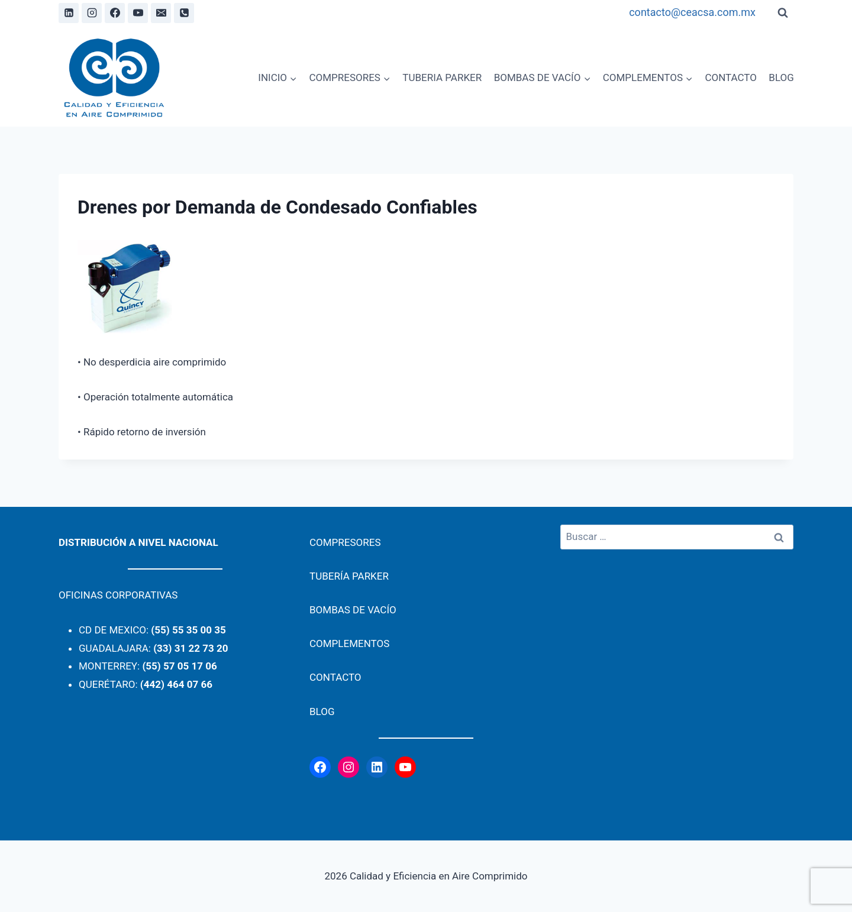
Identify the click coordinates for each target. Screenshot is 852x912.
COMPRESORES (345, 542)
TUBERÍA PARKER (349, 576)
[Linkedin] (69, 13)
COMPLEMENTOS (349, 643)
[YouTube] (138, 13)
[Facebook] (115, 13)
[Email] (161, 13)
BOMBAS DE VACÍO (352, 610)
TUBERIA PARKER (442, 77)
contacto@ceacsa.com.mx (692, 12)
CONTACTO (731, 77)
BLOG (781, 77)
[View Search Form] (782, 13)
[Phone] (184, 13)
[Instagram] (92, 13)
